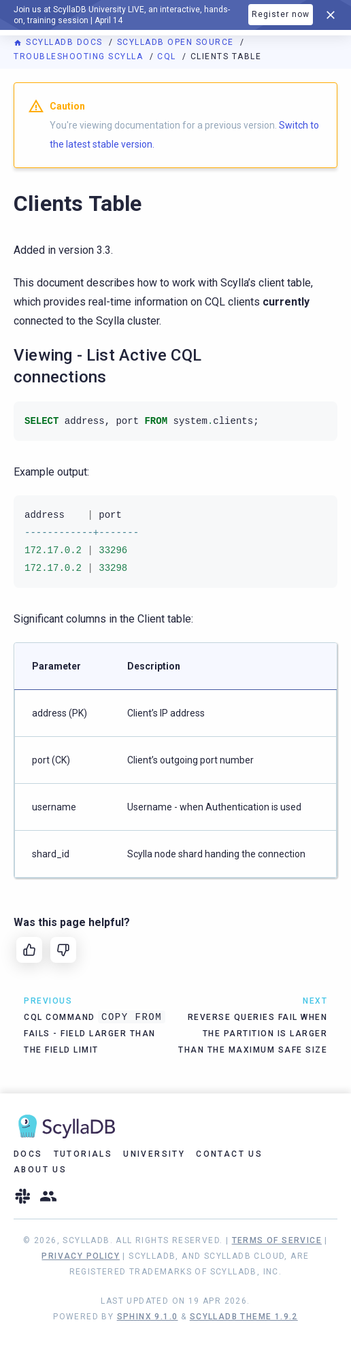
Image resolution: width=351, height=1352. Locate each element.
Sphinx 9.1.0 (147, 1316)
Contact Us (229, 1154)
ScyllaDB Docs (59, 42)
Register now (281, 14)
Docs (28, 1154)
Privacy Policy (80, 1256)
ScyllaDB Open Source (177, 42)
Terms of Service (277, 1240)
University (154, 1154)
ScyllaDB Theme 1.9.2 (244, 1316)
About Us (40, 1169)
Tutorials (83, 1154)
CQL (168, 56)
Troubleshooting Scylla (80, 56)
